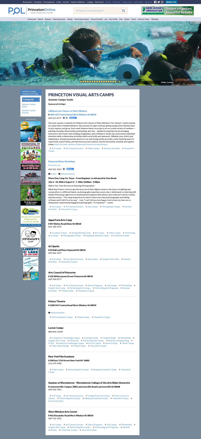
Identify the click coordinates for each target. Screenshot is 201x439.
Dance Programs (95, 285)
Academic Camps (59, 233)
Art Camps (56, 148)
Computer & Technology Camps (66, 338)
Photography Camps (111, 206)
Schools (66, 2)
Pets (121, 19)
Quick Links (138, 2)
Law (105, 19)
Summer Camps (143, 19)
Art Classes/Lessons (74, 148)
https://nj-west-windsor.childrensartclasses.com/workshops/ (81, 144)
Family (58, 2)
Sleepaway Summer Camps (97, 235)
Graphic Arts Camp (110, 259)
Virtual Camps (67, 290)
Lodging (90, 2)
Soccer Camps (94, 343)
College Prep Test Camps (99, 395)
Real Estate (99, 2)
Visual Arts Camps (69, 209)
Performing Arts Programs (106, 288)
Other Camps (93, 148)
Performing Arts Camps (80, 288)
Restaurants (27, 2)
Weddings (155, 19)
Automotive (32, 19)
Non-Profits (113, 19)
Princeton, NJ (54, 165)
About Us (148, 2)
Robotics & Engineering (118, 340)
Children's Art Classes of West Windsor (67, 111)
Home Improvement (81, 19)
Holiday (70, 19)
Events (108, 2)
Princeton (116, 2)
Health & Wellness (78, 2)
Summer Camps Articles (29, 111)
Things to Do (127, 2)
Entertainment (49, 2)
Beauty (40, 19)
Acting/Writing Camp (81, 233)
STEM (51, 343)
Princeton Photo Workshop (61, 161)
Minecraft (74, 340)
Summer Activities (112, 148)
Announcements (66, 174)
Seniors (127, 19)
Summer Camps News (29, 105)
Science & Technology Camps (71, 343)
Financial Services (59, 19)
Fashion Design (109, 338)
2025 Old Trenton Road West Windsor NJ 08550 (72, 114)
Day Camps (93, 206)
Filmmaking (126, 285)
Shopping (37, 2)
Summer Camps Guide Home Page (30, 92)
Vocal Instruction (55, 401)
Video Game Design (60, 345)
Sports (133, 19)
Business (48, 19)
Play (119, 81)
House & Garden (97, 19)
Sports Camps (111, 343)
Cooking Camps (91, 338)
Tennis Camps (128, 343)
